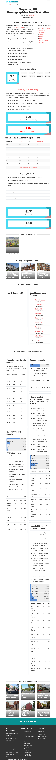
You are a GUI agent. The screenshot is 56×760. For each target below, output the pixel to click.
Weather (41, 32)
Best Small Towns (28, 740)
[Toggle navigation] (48, 2)
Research (26, 752)
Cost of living (42, 30)
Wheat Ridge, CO (40, 336)
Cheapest (26, 731)
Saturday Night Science (18, 27)
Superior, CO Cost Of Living (28, 90)
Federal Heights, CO (41, 300)
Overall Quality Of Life (44, 28)
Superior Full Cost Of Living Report (28, 167)
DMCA (41, 740)
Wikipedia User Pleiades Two (14, 253)
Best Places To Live (29, 736)
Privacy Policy (43, 736)
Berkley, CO (38, 309)
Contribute (42, 734)
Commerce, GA (39, 304)
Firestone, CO (39, 327)
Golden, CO (38, 340)
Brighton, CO (39, 331)
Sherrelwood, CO (40, 318)
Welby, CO (38, 313)
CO (10, 4)
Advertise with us (43, 733)
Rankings (41, 36)
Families (26, 743)
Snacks (12, 1)
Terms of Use (42, 738)
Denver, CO (38, 322)
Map (40, 38)
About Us (41, 731)
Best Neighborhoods (29, 733)
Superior (20, 141)
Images (41, 34)
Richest (26, 756)
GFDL (7, 254)
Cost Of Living (32, 15)
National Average (40, 141)
